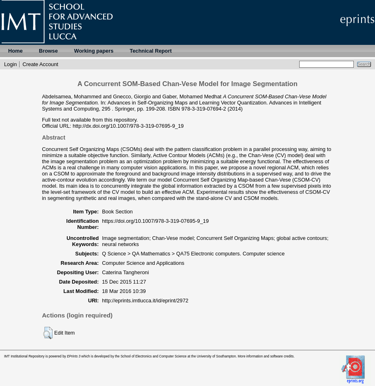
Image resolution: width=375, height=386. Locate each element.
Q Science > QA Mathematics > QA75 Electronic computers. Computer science (193, 254)
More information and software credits (265, 356)
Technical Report (151, 51)
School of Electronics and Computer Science (154, 356)
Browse (48, 51)
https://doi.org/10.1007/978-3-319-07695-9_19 (155, 221)
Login (10, 64)
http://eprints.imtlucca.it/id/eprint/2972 (145, 300)
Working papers (93, 51)
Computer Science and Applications (143, 263)
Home (15, 51)
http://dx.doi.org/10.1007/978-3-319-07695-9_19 (128, 126)
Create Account (40, 64)
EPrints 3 (73, 356)
